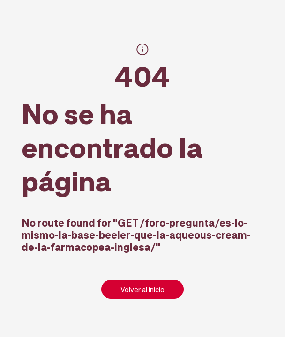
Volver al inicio (142, 289)
